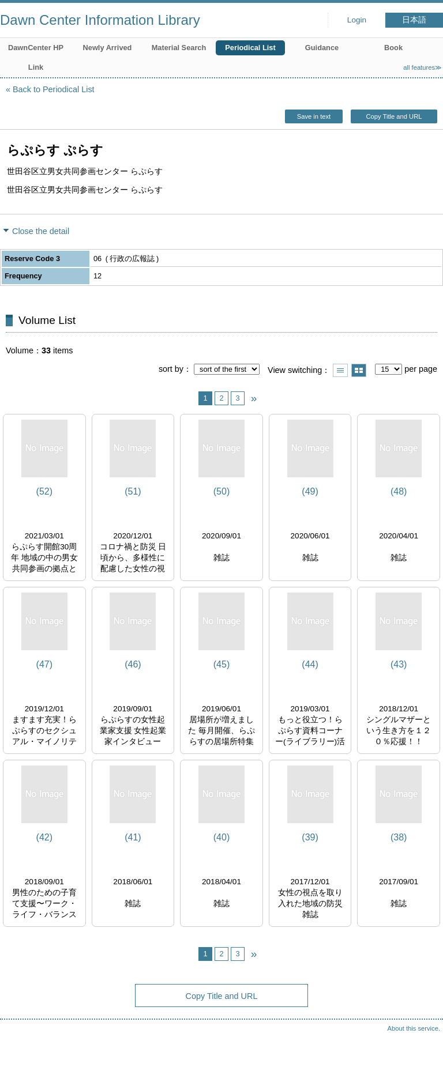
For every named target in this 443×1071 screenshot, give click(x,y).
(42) (44, 837)
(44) (310, 664)
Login (356, 20)
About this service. (414, 1028)
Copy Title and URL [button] (394, 116)
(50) (221, 491)
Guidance (322, 47)
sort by (171, 369)
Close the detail (40, 231)
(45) (221, 664)
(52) (44, 491)
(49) (310, 491)
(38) (399, 837)
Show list (340, 370)
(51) (133, 491)
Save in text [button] (314, 116)
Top (422, 1050)
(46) (133, 664)
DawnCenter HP (35, 47)
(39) (310, 837)
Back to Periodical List (54, 89)
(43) (399, 664)
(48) (399, 491)
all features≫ (422, 67)
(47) (44, 664)
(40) (221, 837)
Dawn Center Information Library (100, 20)
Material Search (179, 47)
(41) (133, 837)
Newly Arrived (107, 47)
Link (35, 67)
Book (393, 47)
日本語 (414, 20)
